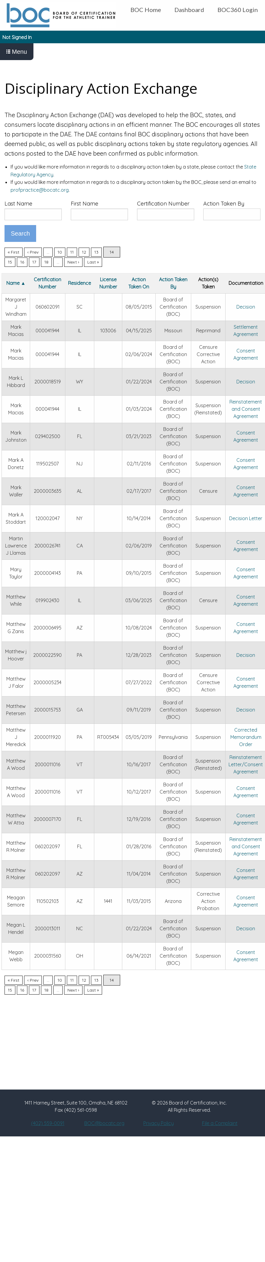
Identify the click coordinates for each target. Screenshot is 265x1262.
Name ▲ (16, 283)
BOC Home (145, 9)
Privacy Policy (158, 1123)
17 (34, 262)
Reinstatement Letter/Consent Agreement (246, 764)
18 (46, 262)
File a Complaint (220, 1123)
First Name (84, 203)
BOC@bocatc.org (104, 1123)
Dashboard (189, 9)
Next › (73, 262)
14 (112, 252)
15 (10, 262)
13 (96, 252)
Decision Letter (245, 518)
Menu (16, 51)
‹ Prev (33, 252)
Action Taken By (223, 203)
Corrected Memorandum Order (245, 737)
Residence (79, 283)
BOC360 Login (237, 9)
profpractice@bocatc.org (40, 190)
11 (72, 252)
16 (22, 262)
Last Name (18, 203)
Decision (245, 307)
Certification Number (163, 203)
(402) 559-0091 (47, 1123)
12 (84, 252)
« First (13, 252)
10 (60, 252)
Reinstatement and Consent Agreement (245, 409)
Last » (93, 262)
